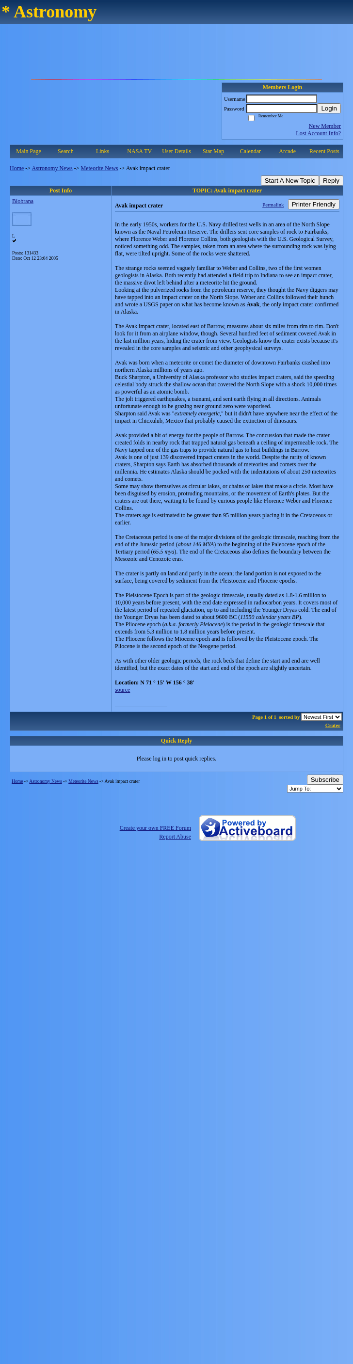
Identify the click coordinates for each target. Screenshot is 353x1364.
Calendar (250, 151)
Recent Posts (324, 151)
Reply (331, 180)
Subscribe (325, 779)
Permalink (273, 204)
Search (66, 151)
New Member (325, 126)
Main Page (28, 151)
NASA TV (139, 151)
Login (329, 108)
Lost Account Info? (318, 133)
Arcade (287, 151)
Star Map (213, 151)
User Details (176, 151)
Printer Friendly (314, 204)
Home (17, 168)
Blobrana (22, 201)
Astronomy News (52, 168)
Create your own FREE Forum (155, 828)
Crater (332, 725)
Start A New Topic (290, 180)
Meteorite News (99, 168)
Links (102, 151)
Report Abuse (175, 836)
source (122, 689)
